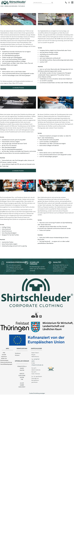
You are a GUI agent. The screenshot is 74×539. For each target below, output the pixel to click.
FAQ (4, 352)
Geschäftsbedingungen (6, 364)
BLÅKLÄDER (22, 375)
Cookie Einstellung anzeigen (37, 393)
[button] (37, 292)
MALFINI (22, 370)
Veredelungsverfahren (10, 6)
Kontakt (4, 354)
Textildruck (18, 353)
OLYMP (22, 383)
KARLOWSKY (22, 387)
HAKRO (22, 368)
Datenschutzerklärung (6, 362)
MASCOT (22, 373)
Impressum (4, 356)
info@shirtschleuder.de (37, 365)
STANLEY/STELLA (21, 366)
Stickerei (17, 355)
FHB (22, 379)
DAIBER (22, 385)
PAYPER (22, 377)
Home (1, 6)
